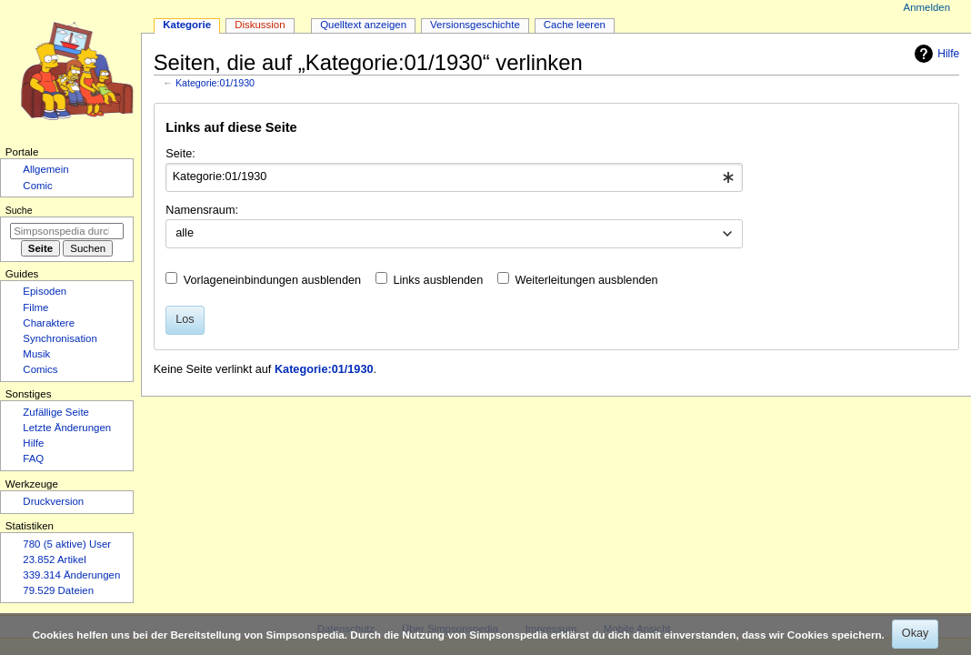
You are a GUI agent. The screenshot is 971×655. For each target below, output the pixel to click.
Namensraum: (201, 210)
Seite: (180, 153)
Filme (35, 307)
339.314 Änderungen (71, 574)
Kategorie (187, 24)
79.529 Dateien (58, 590)
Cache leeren (575, 24)
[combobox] (454, 177)
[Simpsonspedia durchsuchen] (67, 231)
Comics (40, 369)
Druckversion (53, 501)
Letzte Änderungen (67, 427)
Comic (37, 185)
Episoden (44, 291)
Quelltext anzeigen (363, 24)
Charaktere (49, 322)
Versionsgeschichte (475, 24)
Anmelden (927, 7)
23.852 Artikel (54, 559)
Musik (36, 353)
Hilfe (934, 54)
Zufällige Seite (56, 412)
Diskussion (260, 24)
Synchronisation (60, 338)
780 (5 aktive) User (67, 544)
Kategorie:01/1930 (215, 82)
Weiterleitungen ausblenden (587, 280)
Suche (19, 210)
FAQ (33, 458)
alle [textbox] (184, 233)
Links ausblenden (438, 280)
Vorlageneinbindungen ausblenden (272, 280)
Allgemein (45, 169)
